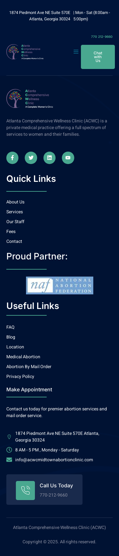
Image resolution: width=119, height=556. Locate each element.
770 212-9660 (102, 36)
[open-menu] (77, 52)
